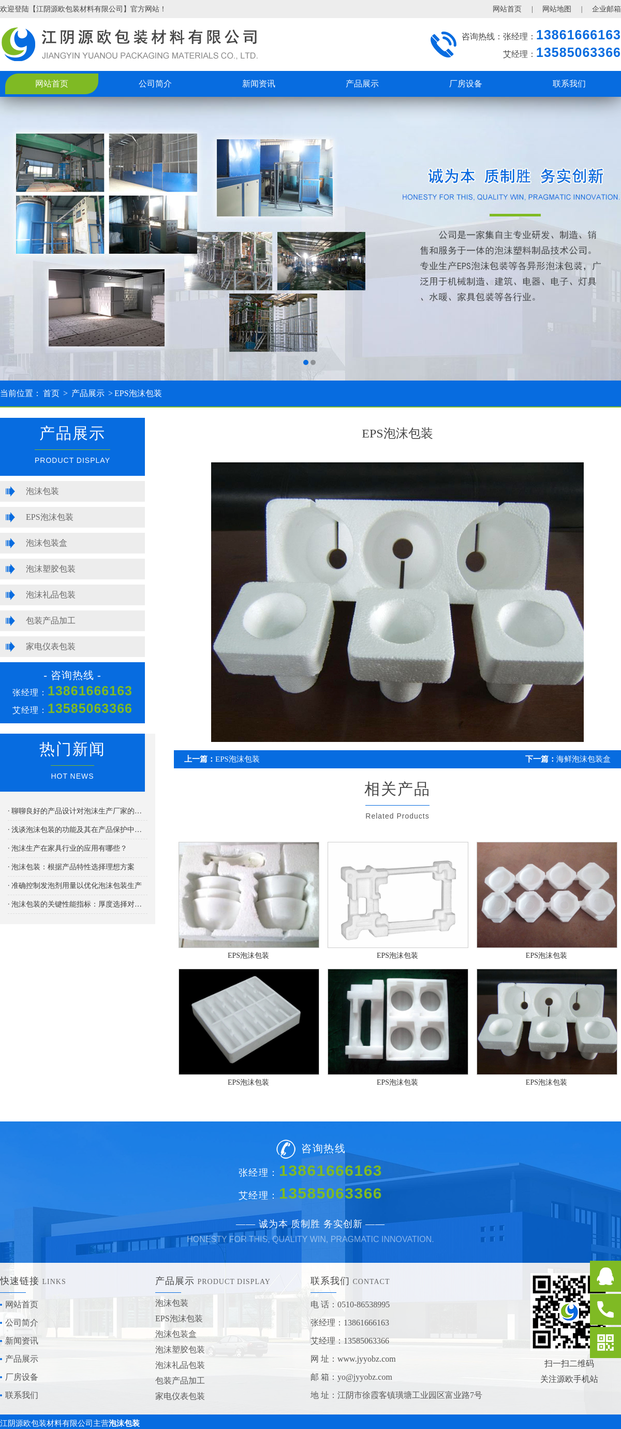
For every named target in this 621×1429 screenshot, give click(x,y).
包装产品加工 (51, 620)
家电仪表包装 (51, 646)
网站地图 (556, 9)
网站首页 (507, 9)
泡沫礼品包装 (51, 594)
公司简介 (155, 83)
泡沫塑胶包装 (51, 568)
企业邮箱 (606, 9)
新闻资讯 (258, 83)
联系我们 (569, 83)
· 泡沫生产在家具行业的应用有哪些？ (67, 848)
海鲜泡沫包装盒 (583, 759)
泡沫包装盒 (46, 542)
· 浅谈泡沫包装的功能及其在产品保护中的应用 (77, 830)
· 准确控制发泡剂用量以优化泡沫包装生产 (75, 886)
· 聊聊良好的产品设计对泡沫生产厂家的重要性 (77, 811)
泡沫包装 (42, 491)
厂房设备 (465, 83)
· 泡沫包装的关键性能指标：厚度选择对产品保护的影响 (77, 904)
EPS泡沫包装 (138, 393)
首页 (51, 393)
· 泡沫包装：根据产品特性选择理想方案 (71, 867)
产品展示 (362, 83)
